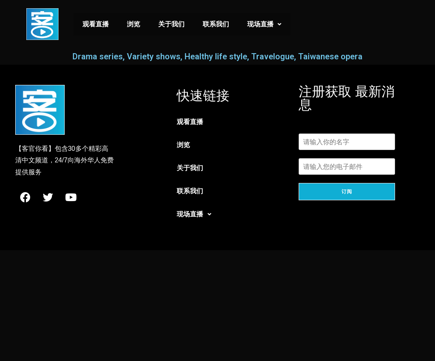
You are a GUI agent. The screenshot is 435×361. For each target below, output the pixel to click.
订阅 (346, 191)
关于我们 (171, 24)
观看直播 (95, 24)
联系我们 (216, 24)
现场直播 (264, 24)
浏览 (133, 24)
